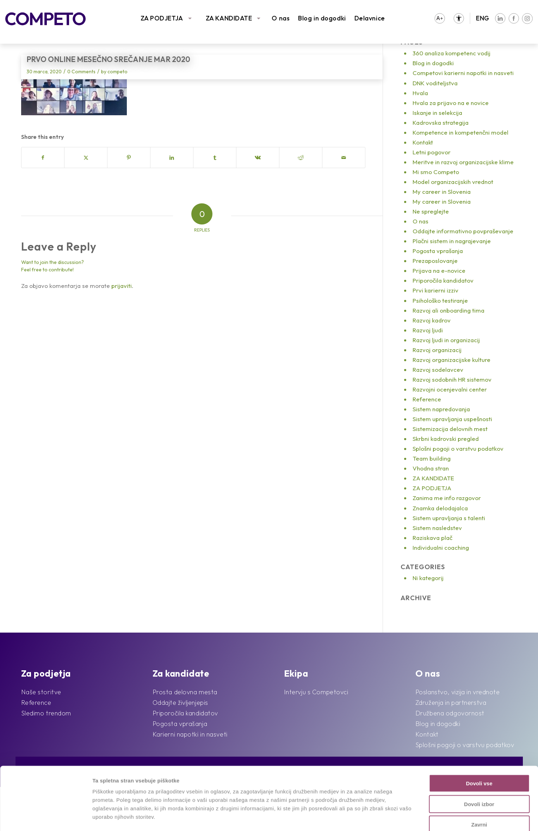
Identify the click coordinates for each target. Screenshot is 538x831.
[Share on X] (85, 157)
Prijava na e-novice (439, 270)
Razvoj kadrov (432, 320)
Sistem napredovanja (441, 409)
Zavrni (479, 795)
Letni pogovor (432, 152)
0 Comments (81, 71)
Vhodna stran (431, 468)
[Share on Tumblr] (214, 157)
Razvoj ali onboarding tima (448, 310)
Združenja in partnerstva (450, 702)
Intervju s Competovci (316, 692)
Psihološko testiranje (440, 300)
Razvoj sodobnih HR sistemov (452, 379)
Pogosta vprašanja (438, 250)
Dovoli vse (479, 754)
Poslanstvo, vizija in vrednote (457, 692)
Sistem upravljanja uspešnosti (452, 419)
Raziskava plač (432, 537)
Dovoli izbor (479, 774)
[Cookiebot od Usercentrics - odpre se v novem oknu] (45, 817)
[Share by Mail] (343, 157)
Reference (427, 399)
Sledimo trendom (46, 713)
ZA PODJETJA (162, 18)
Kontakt (423, 142)
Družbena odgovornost (449, 713)
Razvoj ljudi (428, 330)
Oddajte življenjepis (180, 702)
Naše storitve (41, 692)
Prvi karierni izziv (435, 290)
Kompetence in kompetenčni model (460, 132)
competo (117, 71)
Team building (432, 458)
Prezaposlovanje (435, 260)
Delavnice (369, 18)
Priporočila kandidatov (443, 280)
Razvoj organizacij (437, 349)
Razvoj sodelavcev (438, 369)
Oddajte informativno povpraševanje (463, 231)
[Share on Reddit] (300, 157)
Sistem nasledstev (437, 527)
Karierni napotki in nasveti (190, 734)
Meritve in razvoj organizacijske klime (463, 162)
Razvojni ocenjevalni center (450, 389)
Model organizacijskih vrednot (453, 181)
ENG (482, 18)
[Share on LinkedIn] (171, 157)
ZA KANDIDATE (229, 18)
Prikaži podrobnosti (366, 817)
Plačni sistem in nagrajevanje (452, 241)
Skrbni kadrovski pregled (446, 438)
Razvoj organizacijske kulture (451, 359)
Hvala (420, 93)
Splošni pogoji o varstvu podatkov (458, 448)
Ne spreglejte (431, 211)
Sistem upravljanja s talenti (449, 518)
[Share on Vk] (257, 157)
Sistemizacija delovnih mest (450, 428)
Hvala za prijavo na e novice (451, 102)
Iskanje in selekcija (437, 112)
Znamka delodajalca (440, 508)
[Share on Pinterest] (128, 157)
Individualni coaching (441, 547)
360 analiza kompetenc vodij (451, 53)
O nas (281, 18)
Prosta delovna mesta (185, 692)
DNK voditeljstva (435, 83)
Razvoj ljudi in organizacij (446, 340)
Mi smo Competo (436, 172)
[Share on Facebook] (42, 157)
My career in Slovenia (442, 191)
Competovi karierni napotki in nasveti (463, 72)
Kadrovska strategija (441, 122)
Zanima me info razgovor (447, 497)
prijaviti (121, 285)
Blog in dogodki (322, 18)
